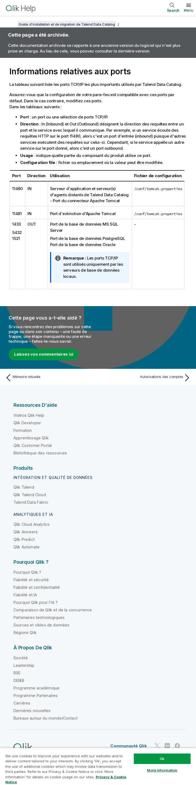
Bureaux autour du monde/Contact (45, 718)
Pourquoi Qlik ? (27, 572)
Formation (22, 430)
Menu (188, 10)
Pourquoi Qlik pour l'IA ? (35, 602)
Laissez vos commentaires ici (43, 354)
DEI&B (18, 680)
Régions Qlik (25, 632)
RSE (16, 673)
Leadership (23, 665)
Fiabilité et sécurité (31, 579)
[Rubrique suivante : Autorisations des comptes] (146, 377)
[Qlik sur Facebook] (177, 745)
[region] (98, 766)
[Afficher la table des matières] (11, 24)
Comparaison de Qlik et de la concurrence (52, 610)
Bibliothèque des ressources (40, 453)
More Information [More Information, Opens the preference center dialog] (162, 770)
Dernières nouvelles (32, 710)
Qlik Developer (27, 422)
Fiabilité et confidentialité (36, 587)
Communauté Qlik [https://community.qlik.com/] (128, 745)
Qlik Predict (24, 539)
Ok (162, 758)
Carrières (21, 703)
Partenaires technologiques (39, 617)
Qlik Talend (23, 487)
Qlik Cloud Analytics (31, 524)
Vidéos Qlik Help (28, 415)
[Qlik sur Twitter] (157, 745)
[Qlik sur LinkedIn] (167, 745)
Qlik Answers (25, 532)
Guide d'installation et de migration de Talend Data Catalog (67, 24)
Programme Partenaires (35, 695)
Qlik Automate (26, 547)
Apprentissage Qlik (31, 438)
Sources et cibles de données (41, 625)
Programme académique (36, 688)
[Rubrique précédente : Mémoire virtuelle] (50, 377)
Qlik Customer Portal (32, 445)
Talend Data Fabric (30, 502)
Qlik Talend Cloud (29, 494)
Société (20, 658)
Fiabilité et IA (25, 595)
